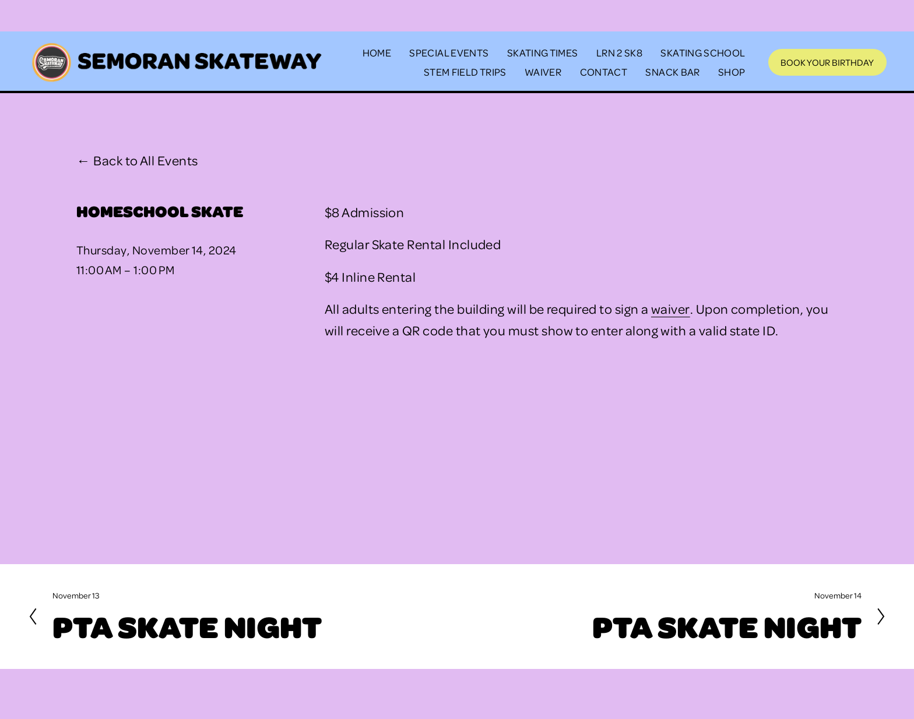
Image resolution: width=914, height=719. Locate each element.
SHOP (731, 71)
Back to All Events (145, 160)
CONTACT (604, 71)
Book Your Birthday (827, 62)
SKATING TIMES (542, 52)
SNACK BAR (672, 71)
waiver (670, 308)
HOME (377, 52)
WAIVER (543, 71)
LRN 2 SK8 (619, 52)
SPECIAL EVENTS (448, 52)
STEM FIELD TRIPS (465, 71)
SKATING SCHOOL (702, 52)
